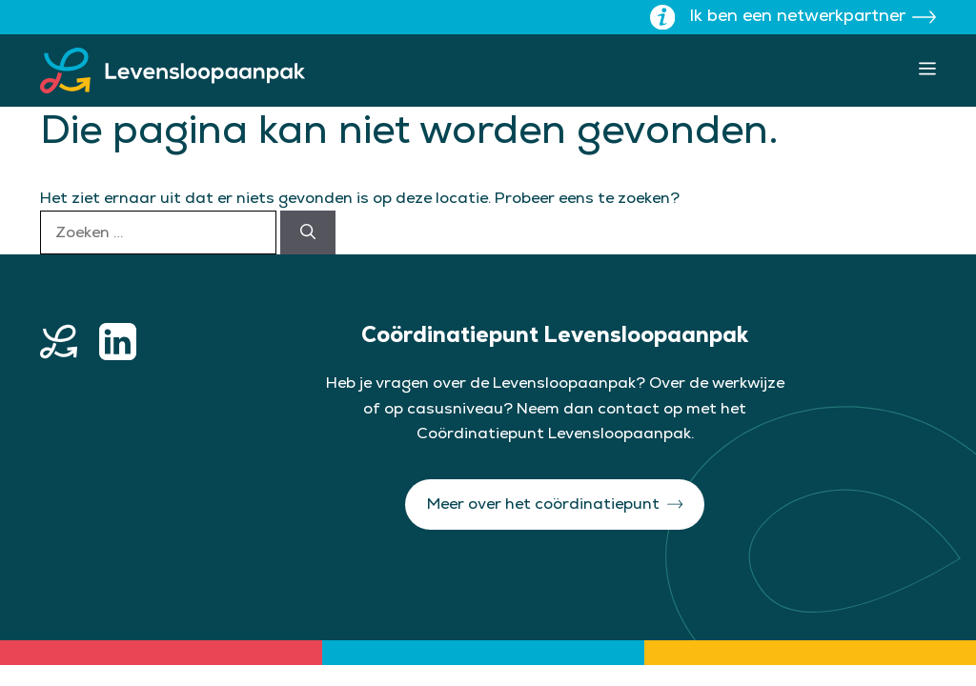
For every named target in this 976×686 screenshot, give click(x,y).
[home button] (58, 341)
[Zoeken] (308, 232)
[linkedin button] (117, 341)
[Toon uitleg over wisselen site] (662, 17)
